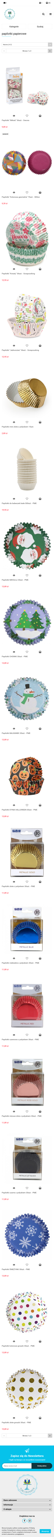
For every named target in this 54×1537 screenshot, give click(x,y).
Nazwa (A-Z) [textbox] (7, 44)
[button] (48, 3)
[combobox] (27, 44)
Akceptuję (45, 1531)
